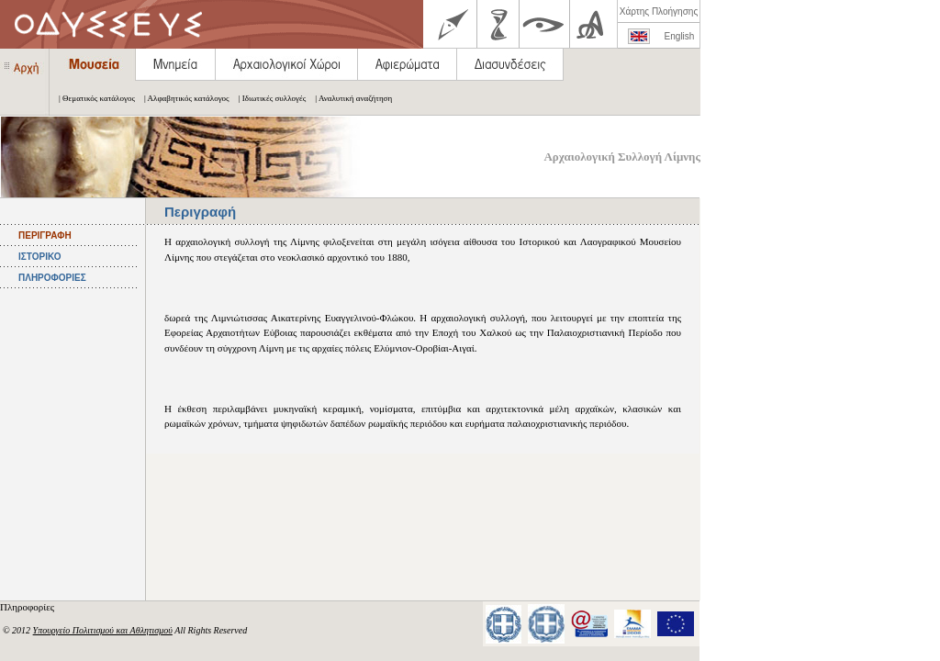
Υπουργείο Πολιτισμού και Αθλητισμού (103, 630)
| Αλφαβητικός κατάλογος (182, 98)
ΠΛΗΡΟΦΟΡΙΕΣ (52, 278)
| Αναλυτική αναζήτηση (349, 98)
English (680, 36)
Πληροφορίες (28, 606)
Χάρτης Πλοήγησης (659, 11)
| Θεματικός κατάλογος (92, 98)
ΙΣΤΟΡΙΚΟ (39, 257)
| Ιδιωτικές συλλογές (268, 98)
